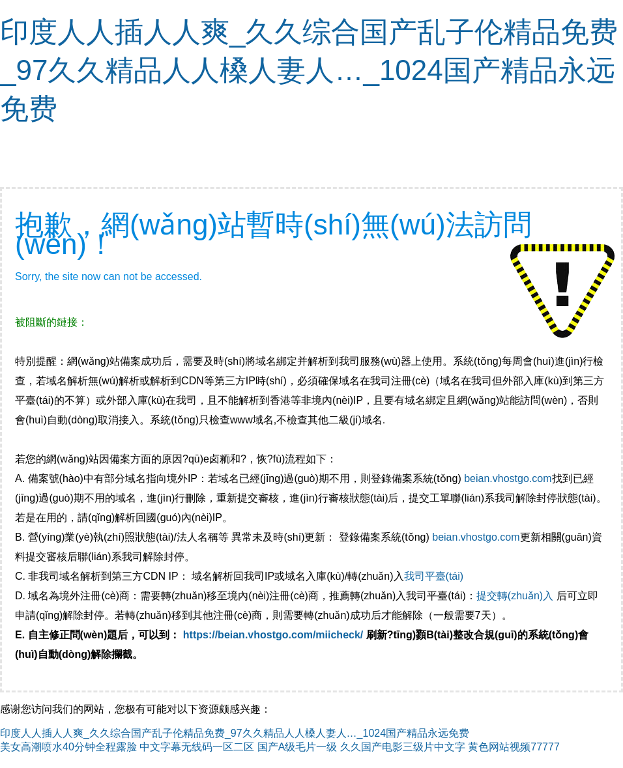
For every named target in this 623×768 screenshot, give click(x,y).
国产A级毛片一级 (297, 746)
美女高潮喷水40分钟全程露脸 (68, 746)
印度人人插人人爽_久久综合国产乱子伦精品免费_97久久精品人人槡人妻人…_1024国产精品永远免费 (309, 70)
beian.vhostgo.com (507, 478)
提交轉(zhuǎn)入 (514, 595)
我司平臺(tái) (435, 576)
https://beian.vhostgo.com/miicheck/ (273, 634)
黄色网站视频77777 (514, 746)
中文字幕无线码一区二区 (196, 746)
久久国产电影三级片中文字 (402, 746)
